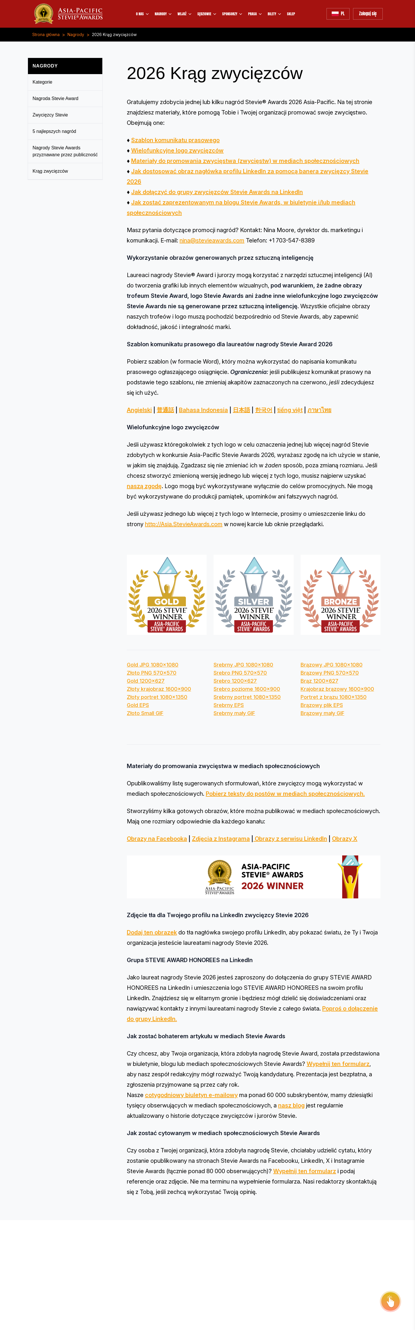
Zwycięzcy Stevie (50, 114)
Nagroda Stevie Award (55, 98)
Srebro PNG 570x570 (240, 673)
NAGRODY (163, 13)
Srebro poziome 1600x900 (247, 689)
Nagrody (75, 35)
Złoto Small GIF (145, 713)
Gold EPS (138, 705)
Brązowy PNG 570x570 (330, 673)
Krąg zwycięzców (50, 171)
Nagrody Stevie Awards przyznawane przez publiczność (65, 151)
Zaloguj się (368, 14)
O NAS (143, 13)
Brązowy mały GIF (322, 713)
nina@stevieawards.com (212, 240)
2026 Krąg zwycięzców (114, 35)
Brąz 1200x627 (319, 681)
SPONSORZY (232, 13)
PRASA (255, 13)
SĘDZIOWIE (207, 13)
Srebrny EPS (229, 705)
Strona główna (46, 35)
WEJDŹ (185, 13)
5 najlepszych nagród (54, 131)
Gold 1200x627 (146, 681)
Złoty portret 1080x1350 (157, 697)
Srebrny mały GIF (234, 713)
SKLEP (291, 13)
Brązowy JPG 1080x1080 (332, 665)
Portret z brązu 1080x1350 (334, 697)
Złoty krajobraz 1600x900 (159, 689)
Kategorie (42, 82)
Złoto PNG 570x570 (151, 673)
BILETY (275, 13)
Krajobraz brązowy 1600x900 (337, 689)
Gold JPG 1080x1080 (152, 665)
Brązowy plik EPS (322, 705)
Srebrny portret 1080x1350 (247, 697)
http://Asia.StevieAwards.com (183, 524)
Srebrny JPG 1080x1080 (243, 665)
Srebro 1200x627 (235, 681)
